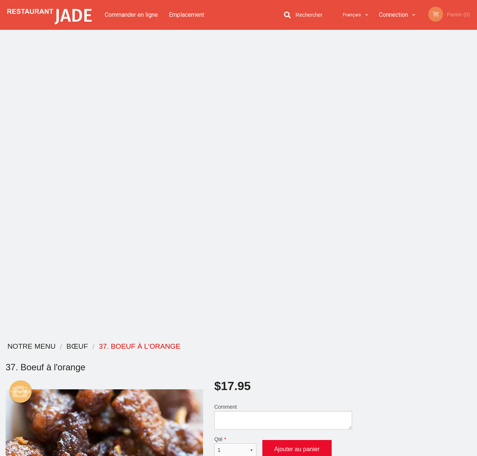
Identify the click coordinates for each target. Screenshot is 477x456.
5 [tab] (434, 218)
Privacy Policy (211, 450)
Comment (283, 111)
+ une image (20, 86)
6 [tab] (445, 218)
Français (352, 15)
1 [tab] (389, 218)
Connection (393, 14)
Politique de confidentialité (289, 378)
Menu (219, 356)
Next (471, 165)
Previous (363, 165)
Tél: (359, 389)
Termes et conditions (297, 365)
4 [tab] (423, 218)
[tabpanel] (417, 161)
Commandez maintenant (417, 46)
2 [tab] (400, 218)
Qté (235, 141)
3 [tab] (412, 218)
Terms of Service (251, 450)
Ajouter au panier (297, 143)
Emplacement (186, 14)
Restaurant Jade (87, 346)
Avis (279, 356)
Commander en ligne (131, 14)
